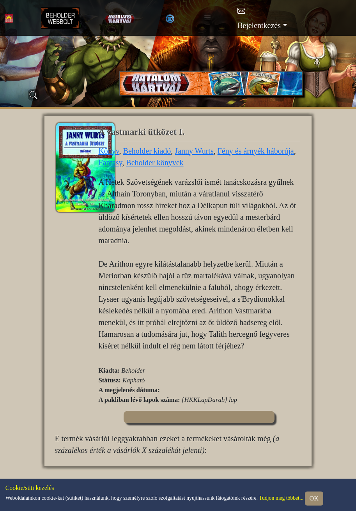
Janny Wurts (194, 151)
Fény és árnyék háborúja (256, 151)
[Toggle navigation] (207, 18)
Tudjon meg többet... (281, 498)
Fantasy (110, 162)
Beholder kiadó (147, 151)
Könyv (108, 151)
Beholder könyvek (154, 162)
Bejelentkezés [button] (259, 25)
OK (314, 498)
